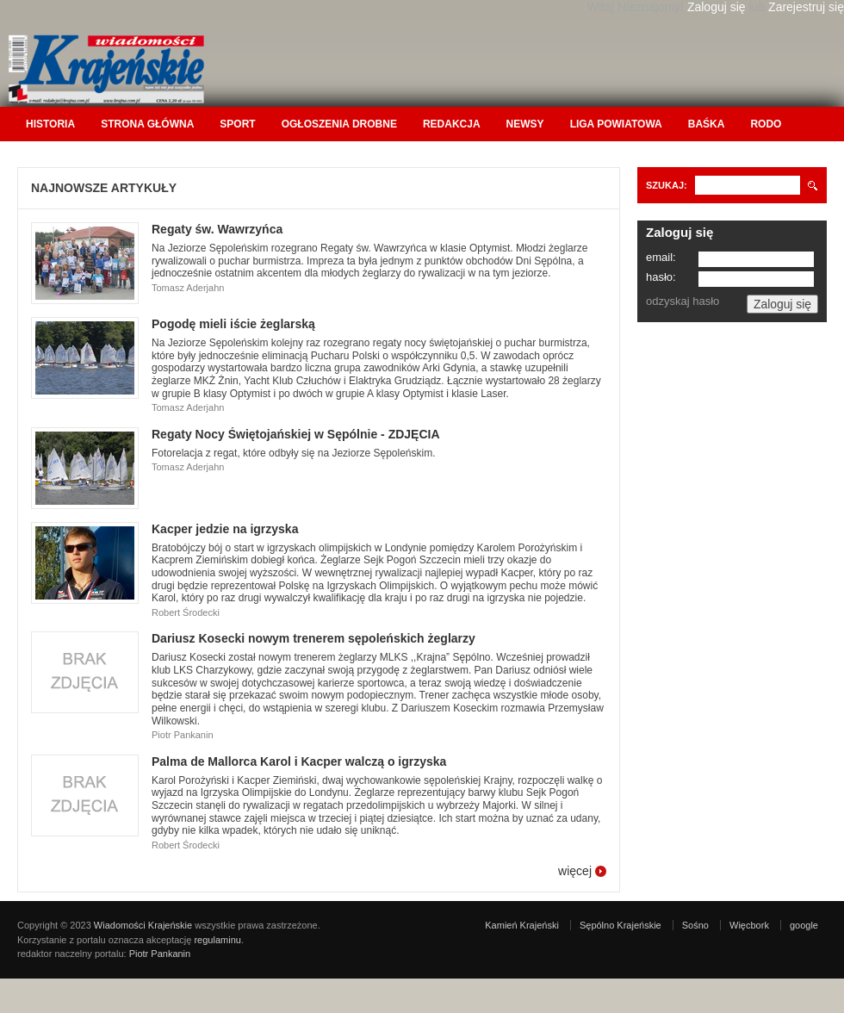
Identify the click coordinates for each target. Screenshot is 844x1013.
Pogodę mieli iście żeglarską (233, 324)
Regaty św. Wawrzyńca (217, 229)
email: (661, 257)
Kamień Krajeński (522, 925)
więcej (575, 871)
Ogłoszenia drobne (339, 124)
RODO (765, 124)
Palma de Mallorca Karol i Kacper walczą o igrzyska (299, 761)
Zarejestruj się (806, 7)
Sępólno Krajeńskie (620, 925)
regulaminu (217, 940)
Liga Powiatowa (616, 124)
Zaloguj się (716, 7)
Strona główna (147, 124)
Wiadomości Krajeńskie (143, 925)
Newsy (525, 124)
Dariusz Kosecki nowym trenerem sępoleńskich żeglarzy (313, 638)
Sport (237, 124)
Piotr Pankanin (160, 953)
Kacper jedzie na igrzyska (225, 529)
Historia (50, 124)
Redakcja (452, 124)
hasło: (661, 276)
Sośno (695, 925)
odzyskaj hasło (682, 301)
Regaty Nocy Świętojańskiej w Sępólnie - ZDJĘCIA (296, 434)
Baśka (706, 124)
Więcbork (749, 925)
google (804, 925)
